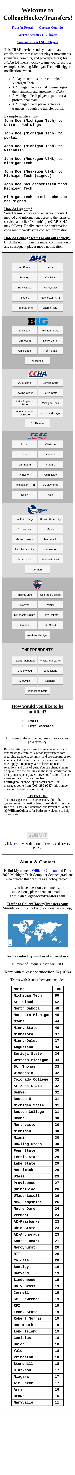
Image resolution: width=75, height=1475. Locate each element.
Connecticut (25, 537)
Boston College (25, 527)
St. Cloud (50, 633)
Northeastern (50, 557)
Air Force (24, 275)
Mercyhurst (50, 296)
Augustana (24, 391)
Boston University (50, 527)
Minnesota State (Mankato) (24, 421)
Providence (24, 567)
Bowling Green (24, 401)
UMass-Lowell (50, 567)
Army (50, 275)
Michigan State (50, 339)
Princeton (24, 483)
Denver (24, 613)
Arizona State (25, 603)
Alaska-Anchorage (25, 670)
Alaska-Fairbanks (50, 670)
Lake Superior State (24, 411)
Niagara (24, 306)
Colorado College (50, 603)
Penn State (50, 359)
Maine (50, 537)
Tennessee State (37, 700)
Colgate (24, 462)
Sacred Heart (50, 316)
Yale (50, 503)
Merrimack (50, 547)
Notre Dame (50, 349)
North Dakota (50, 623)
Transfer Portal (22, 27)
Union (24, 503)
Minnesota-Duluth (24, 623)
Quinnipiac (50, 483)
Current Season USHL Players (37, 42)
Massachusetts (25, 547)
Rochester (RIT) (50, 306)
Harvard (50, 473)
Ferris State (50, 401)
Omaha (24, 633)
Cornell (50, 462)
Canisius (50, 285)
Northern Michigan (50, 421)
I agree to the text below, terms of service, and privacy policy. (39, 750)
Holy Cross (24, 296)
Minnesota (24, 349)
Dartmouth (24, 473)
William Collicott (44, 881)
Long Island (50, 680)
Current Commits (51, 27)
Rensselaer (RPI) (24, 493)
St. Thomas (37, 431)
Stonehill (50, 690)
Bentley (24, 285)
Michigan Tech (50, 411)
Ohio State (24, 359)
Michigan (24, 339)
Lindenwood (24, 680)
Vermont (38, 578)
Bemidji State (50, 391)
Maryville (24, 690)
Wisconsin (37, 369)
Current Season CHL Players (37, 35)
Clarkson (50, 452)
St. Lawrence (50, 493)
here (15, 854)
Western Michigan (37, 643)
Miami (50, 613)
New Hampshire (24, 557)
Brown (24, 452)
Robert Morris (25, 316)
